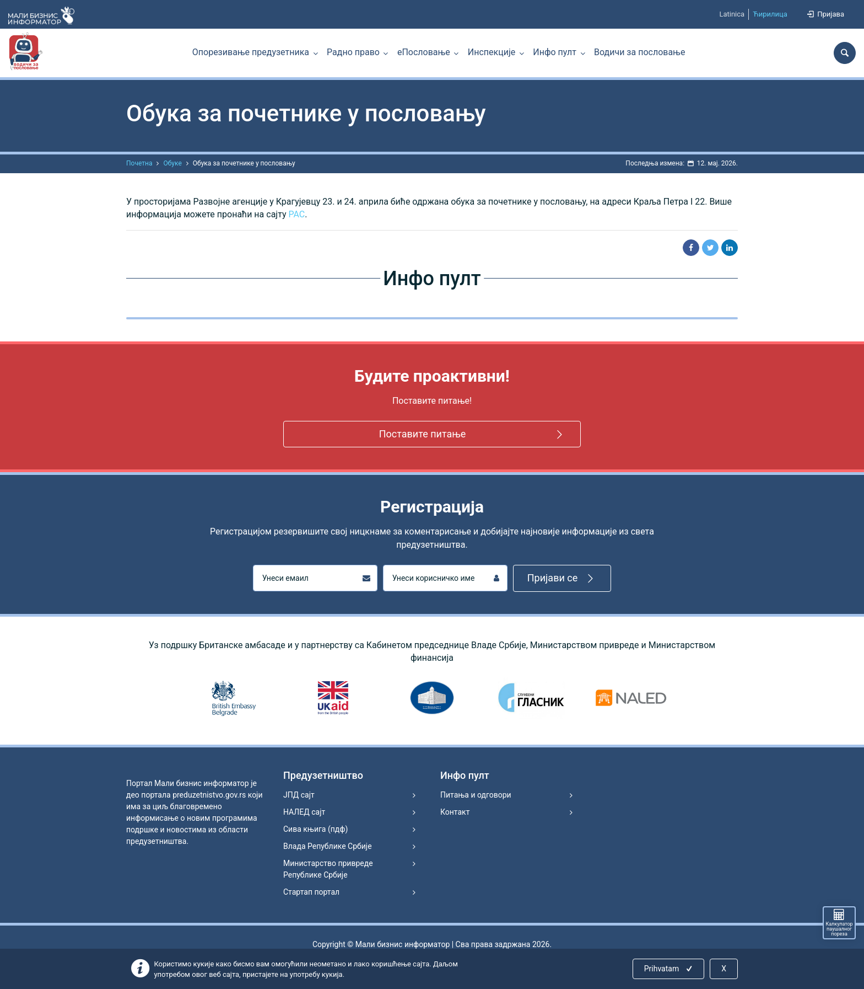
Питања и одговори (475, 794)
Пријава (825, 14)
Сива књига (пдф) (315, 829)
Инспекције (491, 52)
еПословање (423, 52)
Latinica (731, 14)
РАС (297, 214)
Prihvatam (669, 968)
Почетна (139, 163)
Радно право (353, 52)
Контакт (454, 812)
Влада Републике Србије (327, 846)
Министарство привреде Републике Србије (328, 869)
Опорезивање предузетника (250, 52)
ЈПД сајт (299, 794)
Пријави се (562, 578)
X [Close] (723, 968)
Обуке (172, 163)
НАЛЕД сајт (304, 812)
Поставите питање (472, 434)
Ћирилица (770, 14)
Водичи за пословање (639, 52)
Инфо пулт (554, 52)
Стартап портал (311, 892)
